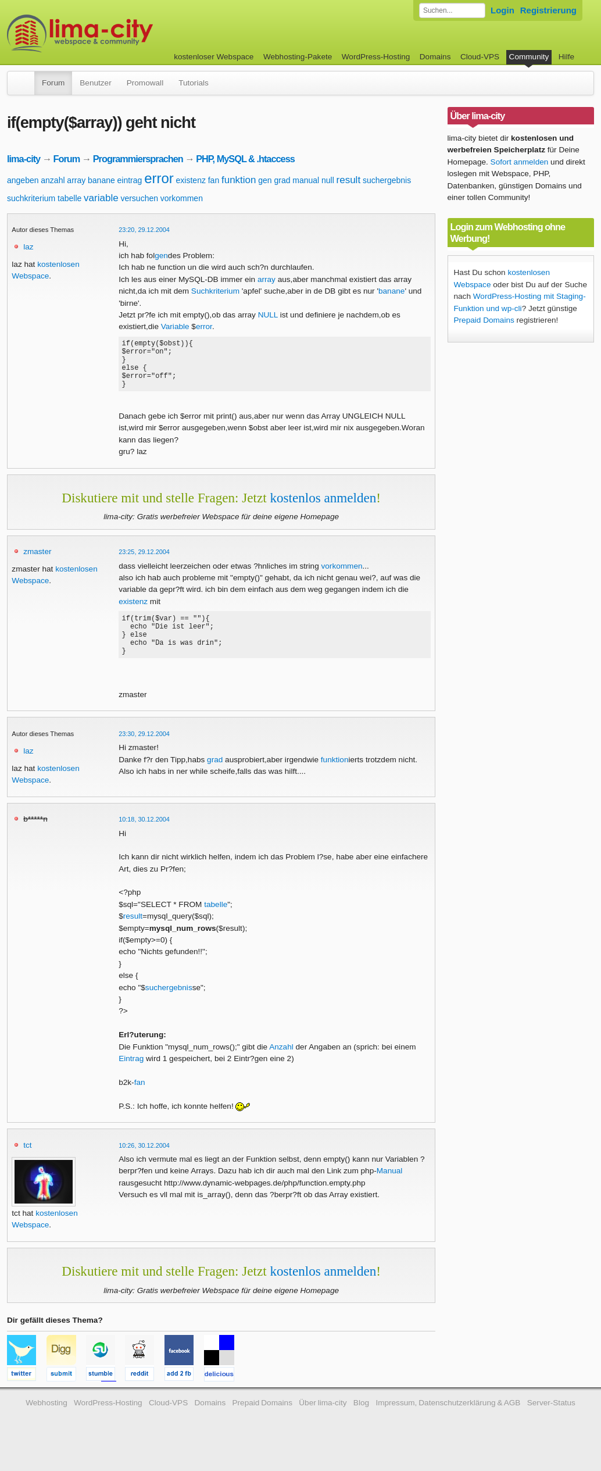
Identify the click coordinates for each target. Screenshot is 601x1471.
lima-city (23, 158)
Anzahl (281, 1066)
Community (529, 56)
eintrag (129, 180)
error (159, 178)
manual (305, 180)
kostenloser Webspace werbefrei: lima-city (123, 33)
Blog (361, 1422)
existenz (191, 180)
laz (28, 246)
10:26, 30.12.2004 (144, 1164)
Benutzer (95, 82)
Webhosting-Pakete (297, 56)
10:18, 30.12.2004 (144, 838)
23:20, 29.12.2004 (144, 229)
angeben (23, 180)
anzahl (53, 180)
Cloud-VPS (479, 56)
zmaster (37, 562)
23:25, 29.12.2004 (144, 562)
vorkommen (181, 198)
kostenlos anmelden (323, 508)
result (349, 179)
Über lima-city (322, 1422)
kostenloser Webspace (213, 56)
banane (101, 180)
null (327, 180)
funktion (238, 179)
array (76, 180)
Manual (390, 1190)
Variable (175, 326)
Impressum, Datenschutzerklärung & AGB (447, 1422)
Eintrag (131, 1077)
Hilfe (566, 56)
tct (27, 1164)
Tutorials (193, 82)
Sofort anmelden (520, 162)
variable (101, 197)
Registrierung (548, 10)
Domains (435, 56)
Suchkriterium (215, 291)
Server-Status (551, 1422)
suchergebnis (387, 180)
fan (213, 180)
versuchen (139, 198)
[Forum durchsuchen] (452, 10)
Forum (53, 82)
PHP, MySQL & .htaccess (245, 158)
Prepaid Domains (484, 320)
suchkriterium (31, 198)
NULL (268, 314)
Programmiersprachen (138, 158)
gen (264, 180)
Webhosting (46, 1422)
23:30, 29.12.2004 (144, 752)
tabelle (69, 198)
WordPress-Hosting (376, 56)
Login (502, 10)
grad (282, 180)
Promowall (145, 82)
